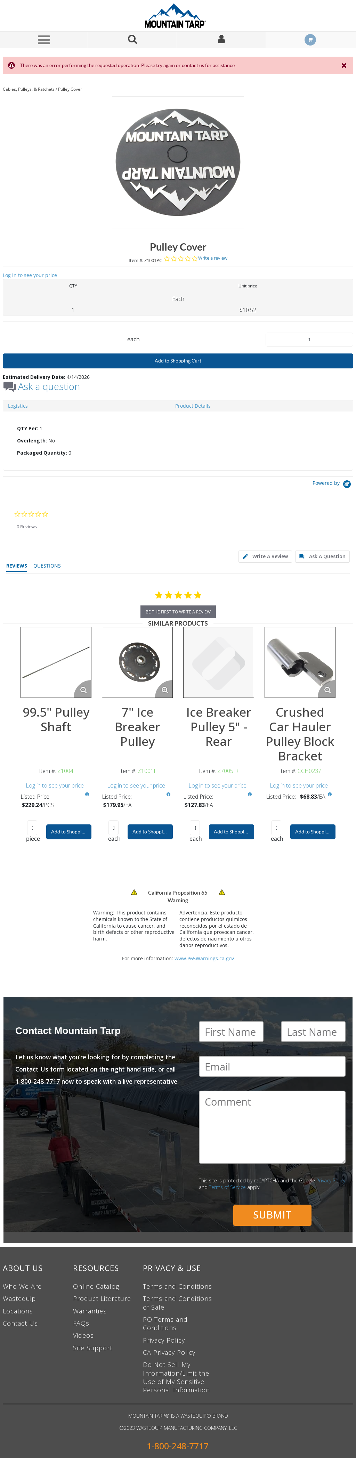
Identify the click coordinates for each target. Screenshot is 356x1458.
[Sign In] (221, 40)
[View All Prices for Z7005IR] (249, 794)
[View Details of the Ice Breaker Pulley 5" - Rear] (219, 662)
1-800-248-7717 (178, 1446)
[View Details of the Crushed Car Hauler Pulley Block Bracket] (300, 662)
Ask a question (49, 386)
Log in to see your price (30, 275)
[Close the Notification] (345, 65)
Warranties (90, 1311)
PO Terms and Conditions (165, 1323)
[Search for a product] (132, 40)
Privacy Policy (330, 1180)
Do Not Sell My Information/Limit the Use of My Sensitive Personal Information (176, 1377)
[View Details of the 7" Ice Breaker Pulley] (137, 662)
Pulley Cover (70, 89)
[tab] (178, 441)
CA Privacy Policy (169, 1352)
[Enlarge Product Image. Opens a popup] (82, 689)
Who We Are (22, 1286)
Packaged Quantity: (42, 452)
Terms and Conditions (177, 1286)
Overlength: (32, 440)
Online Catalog (96, 1286)
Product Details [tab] (193, 405)
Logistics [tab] (18, 405)
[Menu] (43, 40)
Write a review (212, 258)
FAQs (81, 1323)
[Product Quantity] (309, 340)
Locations (18, 1311)
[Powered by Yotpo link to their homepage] (333, 485)
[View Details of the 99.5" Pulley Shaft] (56, 662)
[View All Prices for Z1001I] (168, 794)
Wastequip (19, 1298)
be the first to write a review (178, 612)
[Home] (178, 15)
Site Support (92, 1348)
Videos (83, 1335)
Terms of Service (227, 1187)
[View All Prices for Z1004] (86, 794)
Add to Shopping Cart (178, 361)
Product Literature (102, 1298)
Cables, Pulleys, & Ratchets (29, 89)
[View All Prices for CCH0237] (329, 794)
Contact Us (20, 1323)
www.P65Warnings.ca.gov (204, 958)
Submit (272, 1214)
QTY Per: (27, 428)
